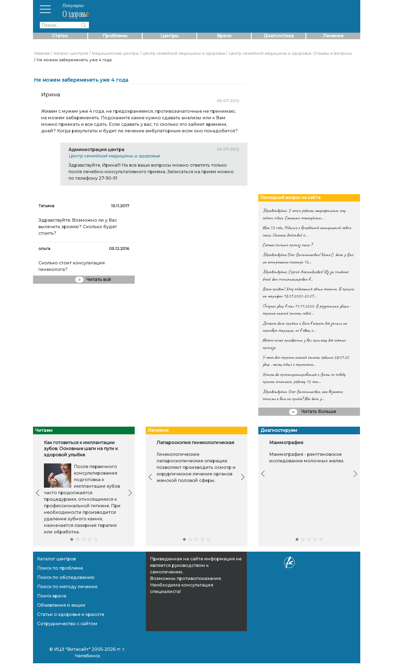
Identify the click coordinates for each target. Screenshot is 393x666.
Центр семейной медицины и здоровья (114, 155)
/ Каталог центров (69, 53)
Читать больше (312, 412)
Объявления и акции (61, 605)
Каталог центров (56, 558)
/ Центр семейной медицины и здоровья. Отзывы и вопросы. (289, 53)
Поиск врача (51, 595)
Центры (169, 35)
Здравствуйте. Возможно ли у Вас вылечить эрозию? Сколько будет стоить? (77, 227)
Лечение (333, 35)
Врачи (224, 35)
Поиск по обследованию (66, 577)
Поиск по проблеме (60, 568)
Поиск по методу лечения (67, 586)
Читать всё (93, 280)
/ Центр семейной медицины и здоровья (182, 53)
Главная (42, 53)
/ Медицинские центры (114, 53)
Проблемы (115, 35)
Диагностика (278, 35)
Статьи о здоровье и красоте (70, 614)
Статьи (60, 35)
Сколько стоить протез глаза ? (287, 245)
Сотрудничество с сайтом (67, 623)
